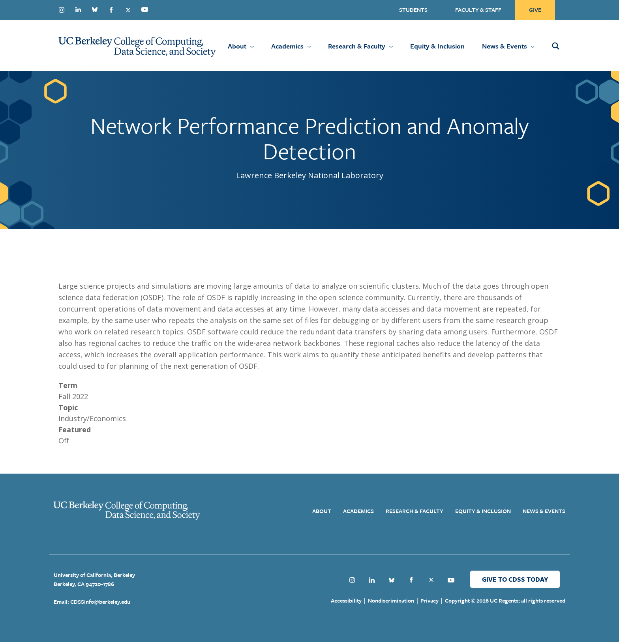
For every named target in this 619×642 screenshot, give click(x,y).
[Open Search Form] (566, 45)
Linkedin (78, 9)
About (237, 46)
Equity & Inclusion (437, 46)
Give (535, 10)
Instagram (62, 10)
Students (413, 10)
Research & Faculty (356, 46)
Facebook (111, 10)
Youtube (144, 9)
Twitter (128, 10)
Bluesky (95, 9)
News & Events (504, 46)
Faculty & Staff (478, 10)
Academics (287, 46)
